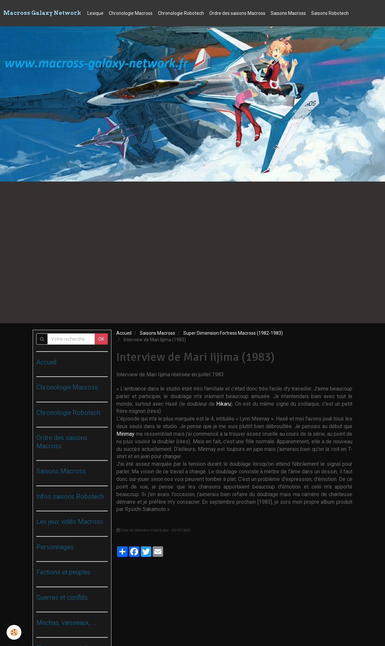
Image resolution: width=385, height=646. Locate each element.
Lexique (95, 13)
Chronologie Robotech (181, 13)
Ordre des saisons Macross (237, 13)
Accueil (124, 333)
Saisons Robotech (330, 13)
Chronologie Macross (131, 13)
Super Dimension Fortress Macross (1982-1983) (233, 333)
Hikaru (223, 404)
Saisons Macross (288, 13)
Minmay (126, 434)
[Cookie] (14, 632)
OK (101, 339)
